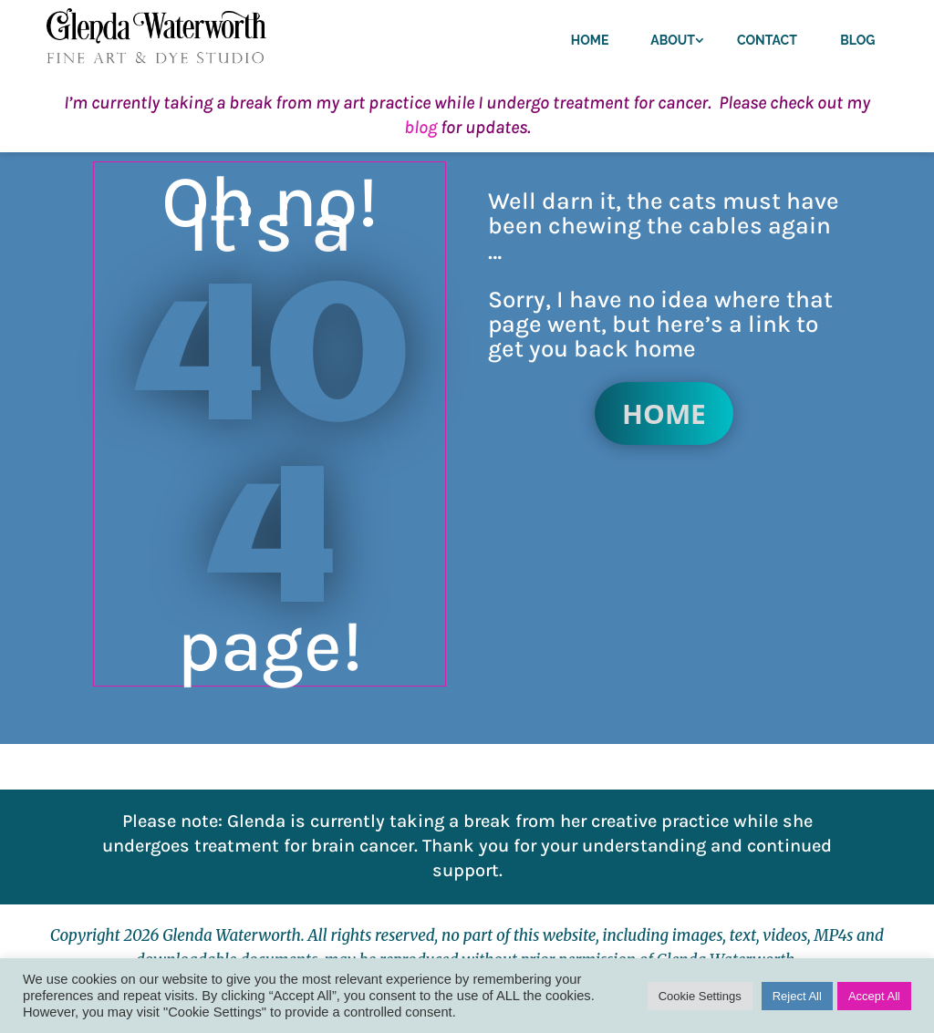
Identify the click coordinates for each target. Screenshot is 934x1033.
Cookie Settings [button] (700, 996)
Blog (857, 40)
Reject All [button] (797, 996)
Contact (767, 40)
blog (420, 127)
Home (590, 40)
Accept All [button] (874, 996)
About (672, 40)
